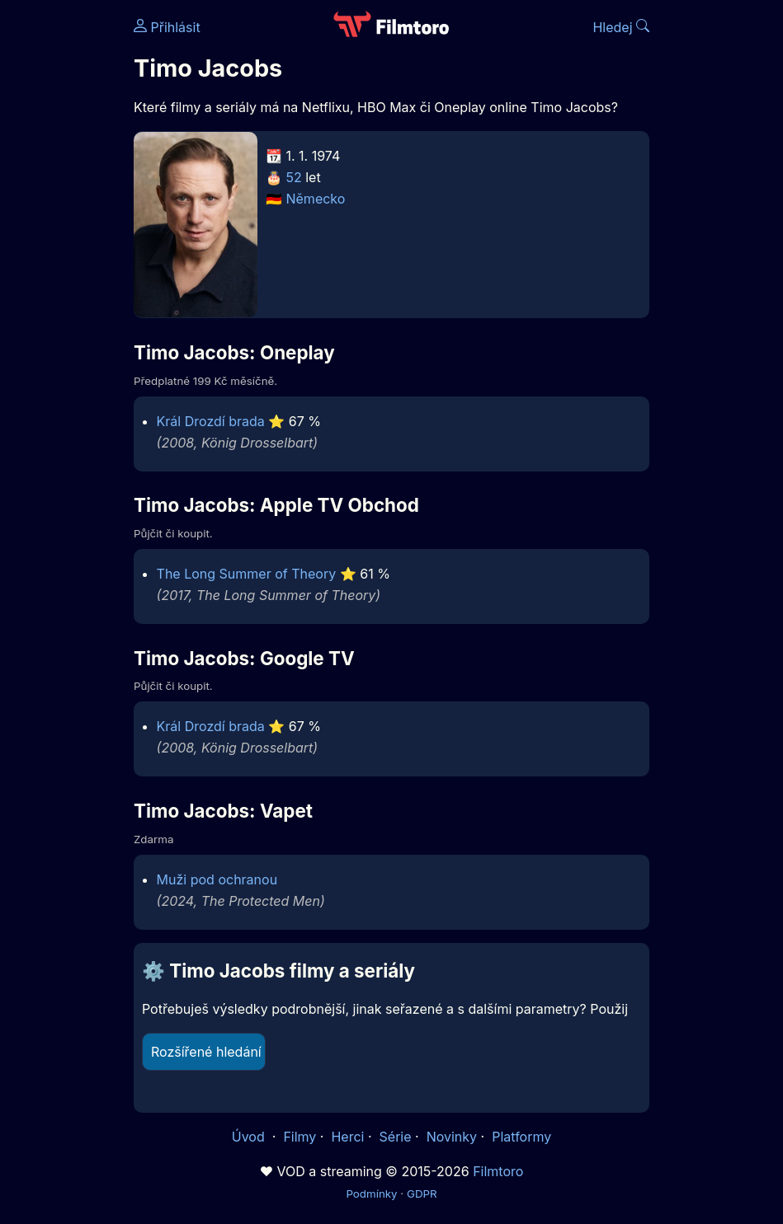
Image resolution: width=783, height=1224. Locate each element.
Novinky (452, 1136)
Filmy (299, 1136)
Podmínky (371, 1193)
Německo (315, 198)
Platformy (521, 1136)
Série (396, 1136)
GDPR (422, 1193)
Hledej (620, 27)
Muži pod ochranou (217, 879)
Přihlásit (167, 27)
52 (293, 177)
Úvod (250, 1136)
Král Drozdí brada (211, 421)
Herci (347, 1136)
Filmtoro (498, 1171)
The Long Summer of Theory (247, 573)
